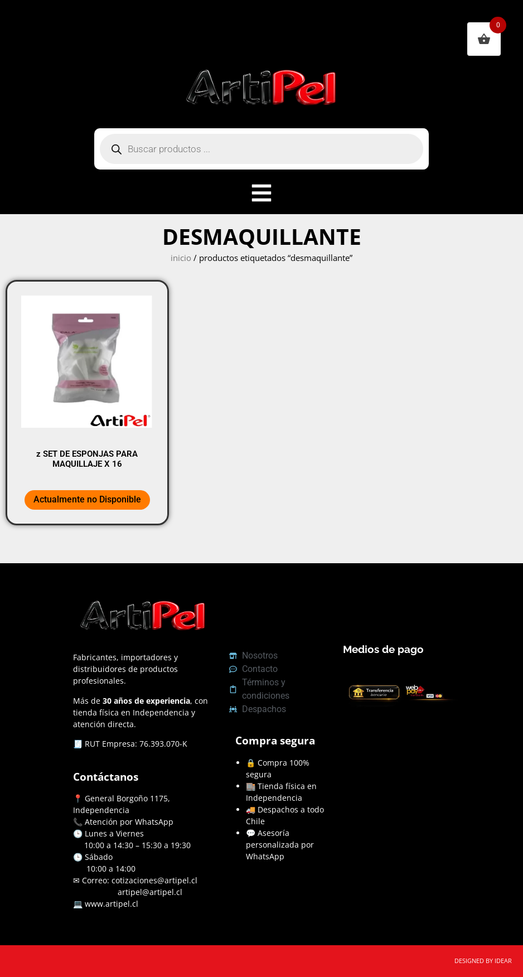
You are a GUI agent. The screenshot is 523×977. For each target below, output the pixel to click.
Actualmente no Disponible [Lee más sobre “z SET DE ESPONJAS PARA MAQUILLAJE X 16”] (87, 499)
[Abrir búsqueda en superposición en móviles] (261, 149)
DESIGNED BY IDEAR (483, 960)
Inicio (181, 257)
